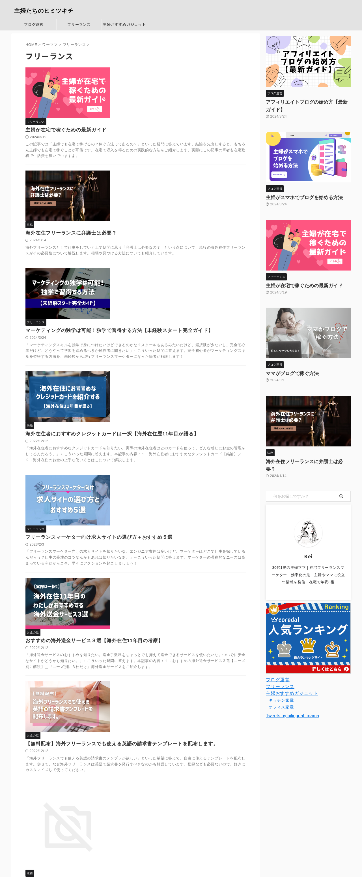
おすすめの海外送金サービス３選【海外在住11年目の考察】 (180, 421)
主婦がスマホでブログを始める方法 (297, 190)
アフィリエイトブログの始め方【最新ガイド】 (307, 102)
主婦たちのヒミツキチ (44, 11)
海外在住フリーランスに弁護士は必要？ (158, 141)
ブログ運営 (34, 24)
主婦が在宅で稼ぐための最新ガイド (153, 79)
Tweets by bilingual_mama (292, 700)
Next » (149, 816)
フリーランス (79, 24)
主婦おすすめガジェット (124, 24)
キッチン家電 (281, 685)
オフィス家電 (281, 691)
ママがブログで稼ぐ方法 (287, 366)
